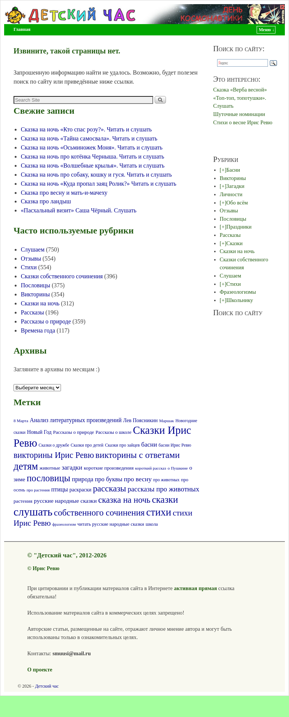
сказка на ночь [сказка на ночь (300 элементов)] (124, 500)
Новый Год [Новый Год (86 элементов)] (39, 432)
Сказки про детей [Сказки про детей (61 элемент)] (87, 445)
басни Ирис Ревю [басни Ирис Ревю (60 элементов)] (174, 445)
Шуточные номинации (239, 114)
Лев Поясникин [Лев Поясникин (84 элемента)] (140, 420)
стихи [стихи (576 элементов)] (158, 512)
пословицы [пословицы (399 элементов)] (48, 478)
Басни (233, 170)
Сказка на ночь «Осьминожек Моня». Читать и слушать (92, 147)
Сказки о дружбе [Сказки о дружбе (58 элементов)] (54, 445)
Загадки (236, 186)
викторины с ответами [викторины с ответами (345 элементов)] (138, 455)
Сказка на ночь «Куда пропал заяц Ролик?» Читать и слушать (98, 183)
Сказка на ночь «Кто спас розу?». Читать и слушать (86, 129)
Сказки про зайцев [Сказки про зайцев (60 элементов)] (122, 445)
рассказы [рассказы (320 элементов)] (109, 488)
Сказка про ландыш (46, 201)
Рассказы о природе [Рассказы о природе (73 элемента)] (73, 432)
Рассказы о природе (46, 321)
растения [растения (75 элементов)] (23, 501)
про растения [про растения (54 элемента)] (38, 490)
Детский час (47, 686)
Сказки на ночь (40, 303)
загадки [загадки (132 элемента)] (72, 467)
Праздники (239, 227)
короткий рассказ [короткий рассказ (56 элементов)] (150, 468)
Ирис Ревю (46, 568)
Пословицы (35, 285)
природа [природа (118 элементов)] (82, 479)
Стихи (29, 267)
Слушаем (32, 249)
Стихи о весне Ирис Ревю (242, 122)
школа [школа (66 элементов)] (152, 524)
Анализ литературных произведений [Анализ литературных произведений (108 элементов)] (76, 420)
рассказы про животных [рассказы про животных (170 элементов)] (163, 489)
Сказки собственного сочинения (62, 276)
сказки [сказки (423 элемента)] (165, 499)
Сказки (235, 243)
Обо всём (237, 203)
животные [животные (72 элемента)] (50, 468)
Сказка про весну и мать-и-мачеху (64, 192)
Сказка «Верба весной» (240, 90)
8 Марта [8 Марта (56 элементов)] (21, 420)
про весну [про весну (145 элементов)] (138, 479)
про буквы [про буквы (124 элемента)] (108, 479)
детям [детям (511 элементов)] (26, 466)
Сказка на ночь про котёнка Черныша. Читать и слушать (92, 156)
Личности (231, 194)
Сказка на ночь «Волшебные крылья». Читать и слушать (92, 165)
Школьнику (240, 300)
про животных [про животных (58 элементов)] (166, 479)
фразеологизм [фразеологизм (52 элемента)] (64, 524)
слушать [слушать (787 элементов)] (33, 512)
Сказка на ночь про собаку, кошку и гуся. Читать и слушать (96, 174)
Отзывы (31, 258)
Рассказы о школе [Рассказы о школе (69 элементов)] (113, 432)
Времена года (38, 330)
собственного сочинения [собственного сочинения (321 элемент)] (99, 512)
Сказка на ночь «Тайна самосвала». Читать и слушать (89, 138)
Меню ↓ (266, 29)
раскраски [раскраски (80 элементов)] (80, 490)
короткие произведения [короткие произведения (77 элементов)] (109, 468)
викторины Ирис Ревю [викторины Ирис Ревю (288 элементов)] (54, 455)
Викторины (35, 294)
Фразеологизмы (238, 292)
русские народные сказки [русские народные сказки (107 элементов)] (65, 500)
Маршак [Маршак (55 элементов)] (166, 420)
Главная (22, 29)
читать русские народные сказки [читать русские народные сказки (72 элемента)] (111, 524)
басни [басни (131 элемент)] (149, 444)
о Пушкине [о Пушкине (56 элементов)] (177, 468)
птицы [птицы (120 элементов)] (59, 489)
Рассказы (32, 312)
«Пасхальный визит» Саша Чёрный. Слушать (78, 210)
